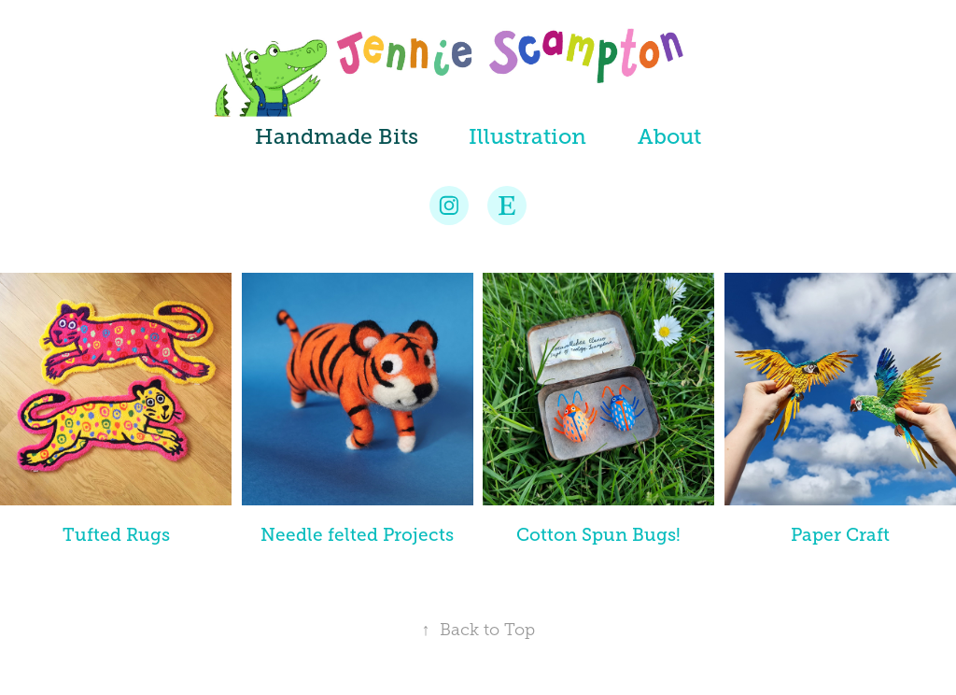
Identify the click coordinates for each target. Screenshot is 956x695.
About (669, 136)
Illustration (527, 136)
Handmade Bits (336, 136)
